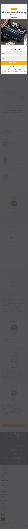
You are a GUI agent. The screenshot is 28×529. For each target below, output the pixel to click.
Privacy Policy (22, 71)
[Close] (25, 6)
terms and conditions (8, 71)
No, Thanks (14, 67)
